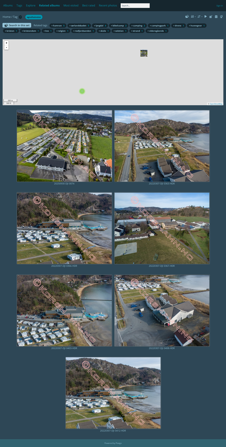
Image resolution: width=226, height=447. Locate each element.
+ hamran (57, 25)
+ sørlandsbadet (79, 25)
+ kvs (47, 30)
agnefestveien (34, 17)
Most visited (70, 5)
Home (7, 17)
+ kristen (11, 30)
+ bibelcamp (118, 25)
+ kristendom (30, 30)
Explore (30, 5)
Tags (19, 5)
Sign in (219, 5)
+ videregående (157, 30)
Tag (15, 17)
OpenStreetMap (216, 104)
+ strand (137, 30)
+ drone (178, 25)
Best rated (88, 5)
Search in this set (19, 25)
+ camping (138, 25)
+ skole (104, 30)
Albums (8, 5)
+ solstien (120, 30)
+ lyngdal (100, 25)
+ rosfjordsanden (83, 30)
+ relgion (62, 30)
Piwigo (119, 443)
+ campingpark (159, 25)
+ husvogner (197, 25)
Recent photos (108, 5)
